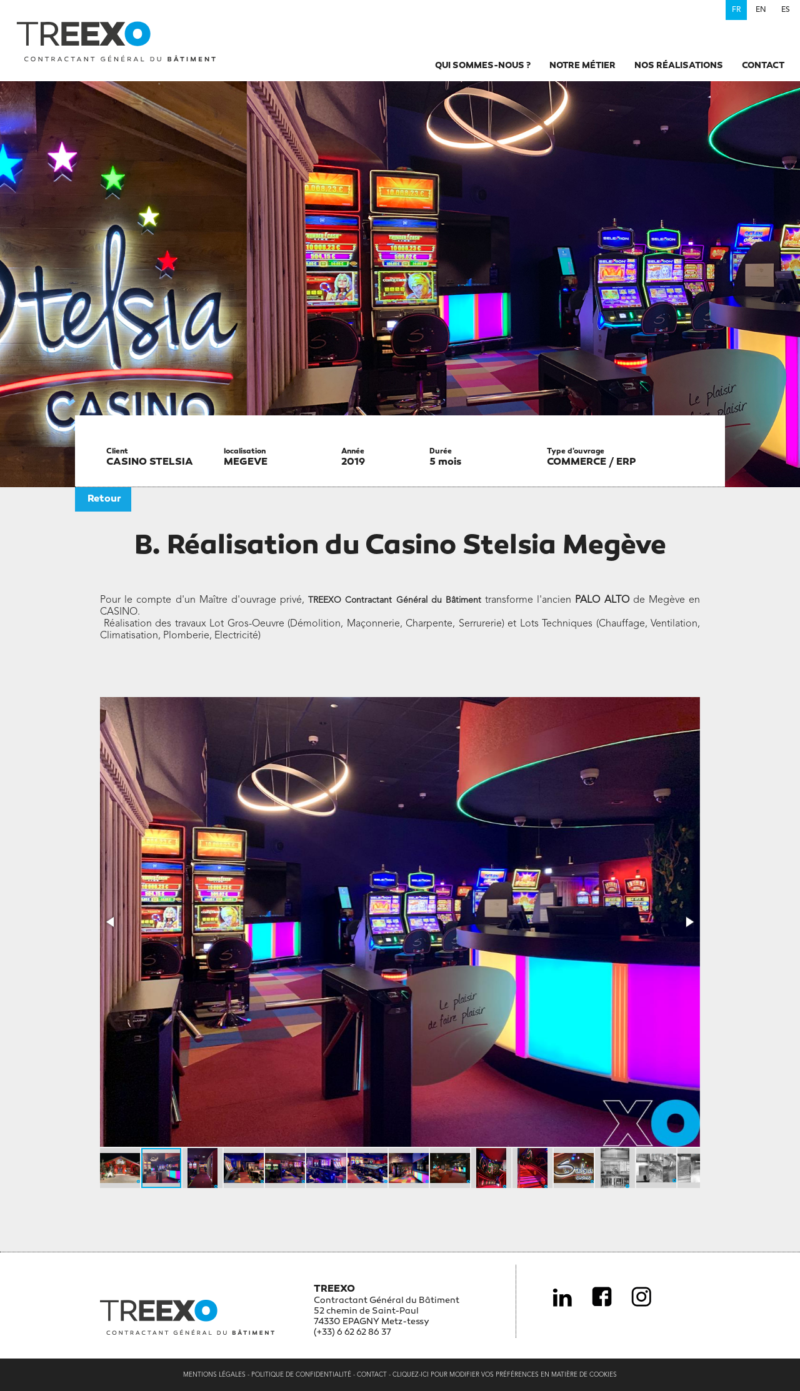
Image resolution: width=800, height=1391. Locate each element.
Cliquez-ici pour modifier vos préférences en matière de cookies (504, 1375)
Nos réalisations (678, 66)
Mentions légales (214, 1375)
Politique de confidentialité (301, 1375)
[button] (111, 922)
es (785, 10)
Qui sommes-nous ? (483, 66)
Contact (763, 66)
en (761, 10)
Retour (104, 499)
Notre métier (582, 66)
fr (736, 10)
